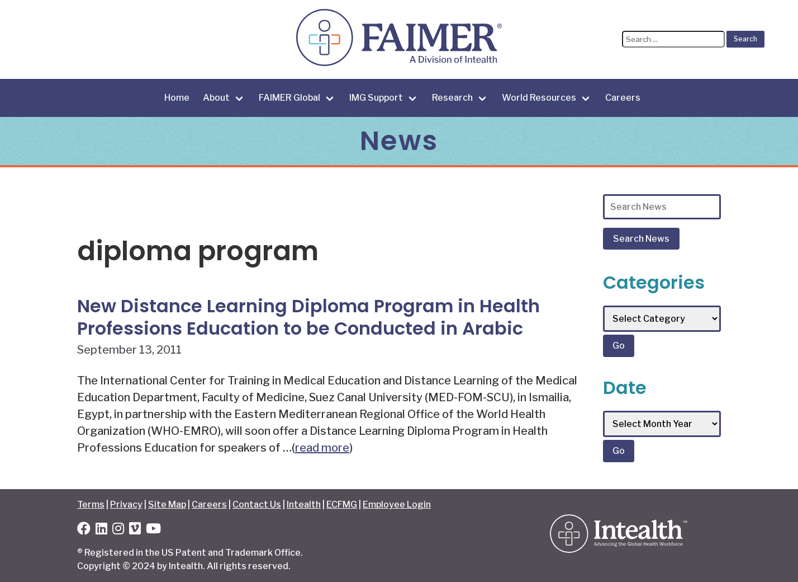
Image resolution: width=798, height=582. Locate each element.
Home (176, 97)
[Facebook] (84, 530)
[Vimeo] (135, 530)
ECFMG (341, 504)
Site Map (167, 504)
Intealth (304, 504)
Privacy (126, 504)
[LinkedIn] (101, 530)
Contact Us (256, 504)
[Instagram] (118, 530)
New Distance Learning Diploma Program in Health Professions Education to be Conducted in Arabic (308, 317)
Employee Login (397, 504)
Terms (90, 504)
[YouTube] (153, 530)
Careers (622, 97)
